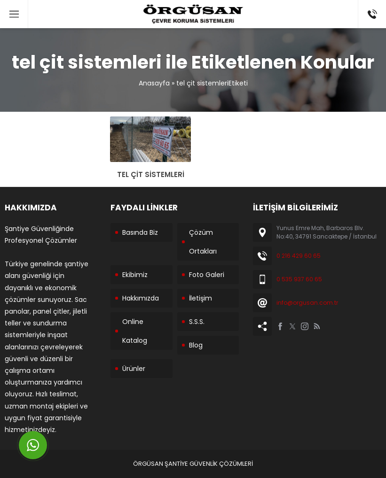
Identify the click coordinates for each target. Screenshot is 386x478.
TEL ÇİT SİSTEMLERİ (150, 174)
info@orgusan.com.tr (307, 303)
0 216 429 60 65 (298, 256)
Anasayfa (154, 83)
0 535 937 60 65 (299, 279)
